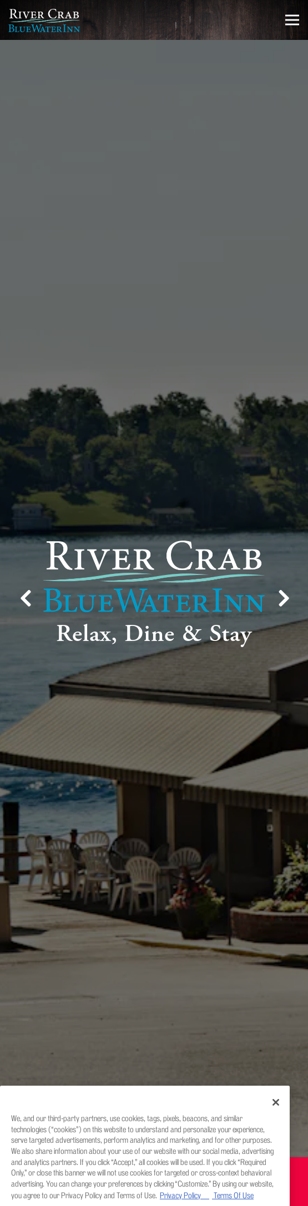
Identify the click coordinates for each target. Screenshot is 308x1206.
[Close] (276, 1113)
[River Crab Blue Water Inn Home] (47, 20)
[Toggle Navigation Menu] (292, 20)
